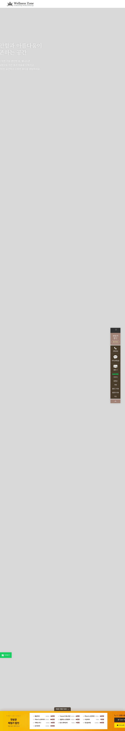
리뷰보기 (6, 655)
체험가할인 (115, 338)
